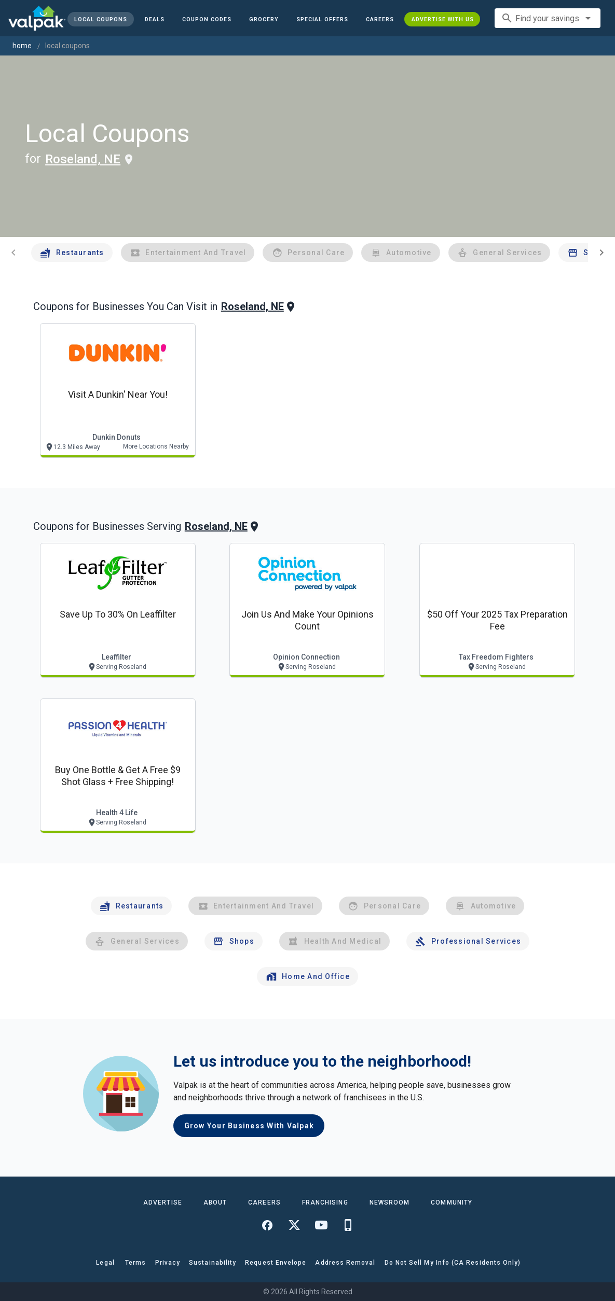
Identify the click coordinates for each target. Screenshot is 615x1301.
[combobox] (547, 18)
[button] (322, 19)
